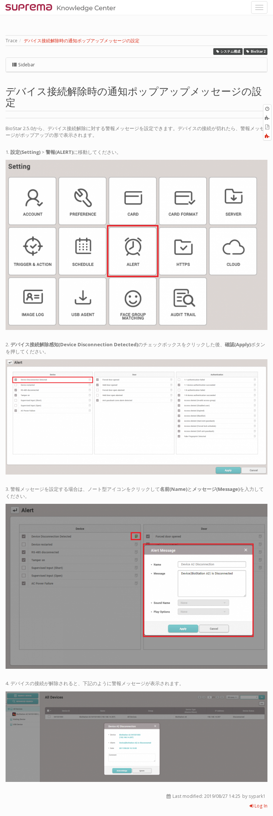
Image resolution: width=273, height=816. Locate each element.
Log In (258, 806)
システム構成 (228, 51)
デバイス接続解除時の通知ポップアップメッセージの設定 (81, 40)
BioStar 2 (256, 51)
